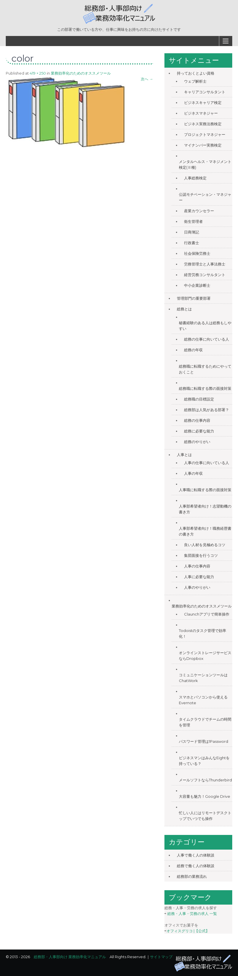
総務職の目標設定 (199, 399)
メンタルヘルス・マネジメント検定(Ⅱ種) (205, 164)
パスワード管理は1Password (203, 741)
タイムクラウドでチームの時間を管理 (205, 722)
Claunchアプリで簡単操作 (206, 614)
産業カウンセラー (199, 210)
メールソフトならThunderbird (205, 780)
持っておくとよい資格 (195, 73)
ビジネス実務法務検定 (203, 123)
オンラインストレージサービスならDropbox (205, 655)
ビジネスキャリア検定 (203, 102)
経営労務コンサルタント (204, 274)
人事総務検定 (195, 178)
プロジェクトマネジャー (204, 134)
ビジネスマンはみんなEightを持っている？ (204, 760)
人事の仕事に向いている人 (206, 462)
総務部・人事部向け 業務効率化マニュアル (70, 956)
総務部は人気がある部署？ (206, 409)
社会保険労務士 (197, 253)
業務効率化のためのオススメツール (81, 73)
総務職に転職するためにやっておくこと (205, 369)
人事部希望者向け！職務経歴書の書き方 (205, 531)
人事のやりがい (197, 587)
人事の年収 (193, 473)
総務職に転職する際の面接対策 (205, 388)
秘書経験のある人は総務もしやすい (205, 325)
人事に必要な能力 (199, 576)
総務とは (184, 309)
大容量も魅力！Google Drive (204, 796)
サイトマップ (161, 956)
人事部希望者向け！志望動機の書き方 (205, 509)
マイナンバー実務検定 (203, 145)
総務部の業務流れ (192, 876)
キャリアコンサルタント (204, 92)
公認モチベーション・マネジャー (205, 197)
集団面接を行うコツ (201, 555)
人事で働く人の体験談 (195, 855)
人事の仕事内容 (197, 566)
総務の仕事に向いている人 (206, 339)
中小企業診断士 (197, 285)
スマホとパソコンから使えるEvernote (203, 700)
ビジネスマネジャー (201, 113)
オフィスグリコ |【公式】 (187, 930)
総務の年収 (193, 350)
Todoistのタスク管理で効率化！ (202, 633)
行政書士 (191, 242)
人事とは (184, 454)
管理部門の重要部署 (194, 298)
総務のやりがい (197, 441)
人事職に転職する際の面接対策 (205, 489)
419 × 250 (38, 73)
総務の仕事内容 (197, 420)
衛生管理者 (193, 221)
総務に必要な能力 (199, 431)
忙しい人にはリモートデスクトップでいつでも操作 (205, 815)
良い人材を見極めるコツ (204, 544)
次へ (147, 79)
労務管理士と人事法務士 (204, 264)
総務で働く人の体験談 (195, 865)
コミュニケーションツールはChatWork (203, 678)
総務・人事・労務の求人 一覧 (192, 913)
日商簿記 (191, 232)
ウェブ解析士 (195, 81)
